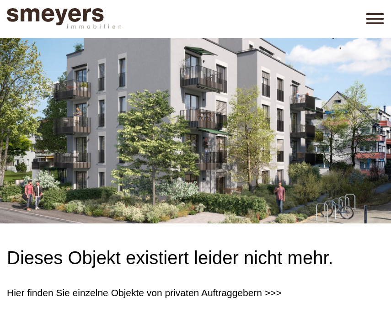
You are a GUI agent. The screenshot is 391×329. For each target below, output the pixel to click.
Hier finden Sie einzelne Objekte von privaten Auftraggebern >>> (144, 292)
